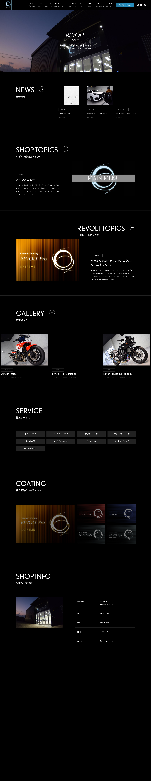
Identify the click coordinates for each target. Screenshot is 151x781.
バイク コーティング (61, 434)
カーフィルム (91, 441)
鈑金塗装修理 (30, 441)
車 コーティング (30, 434)
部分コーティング (91, 434)
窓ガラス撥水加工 (30, 449)
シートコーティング (122, 441)
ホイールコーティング (121, 434)
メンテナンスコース (61, 441)
